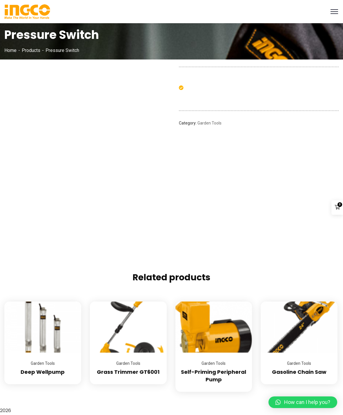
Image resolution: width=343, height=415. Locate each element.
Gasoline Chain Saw (299, 372)
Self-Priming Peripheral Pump (213, 375)
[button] (302, 402)
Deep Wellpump (43, 372)
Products (31, 50)
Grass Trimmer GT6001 (128, 372)
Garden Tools (209, 123)
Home (10, 50)
